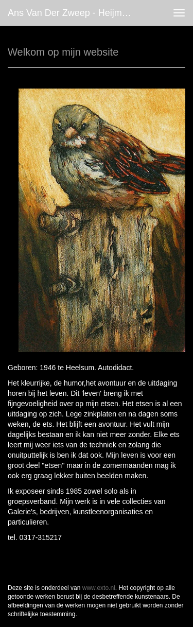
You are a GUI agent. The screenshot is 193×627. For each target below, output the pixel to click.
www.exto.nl (98, 587)
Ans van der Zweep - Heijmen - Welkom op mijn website (74, 13)
